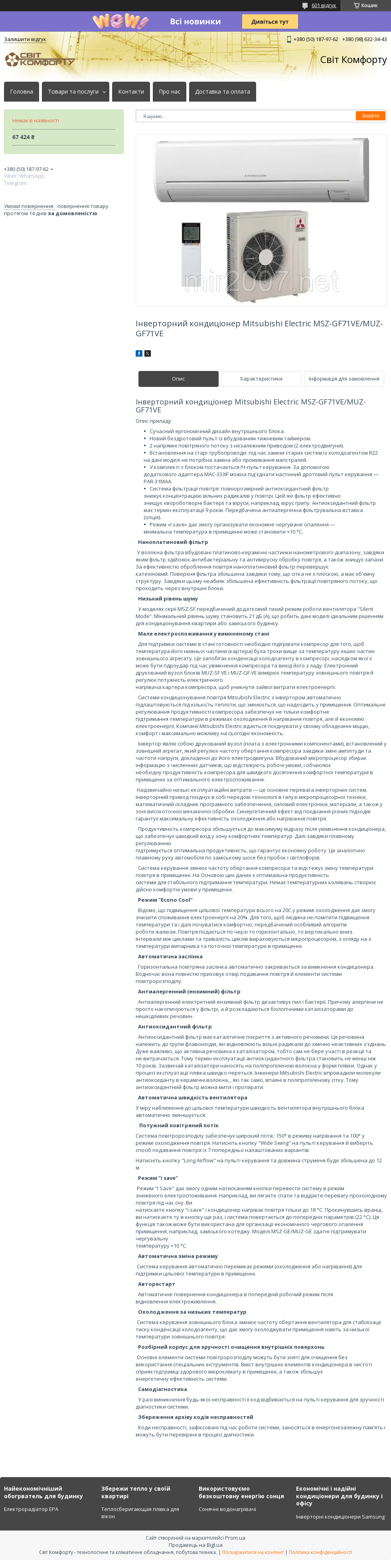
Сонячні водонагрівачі (227, 1509)
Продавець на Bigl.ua (196, 1544)
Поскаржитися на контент (253, 1552)
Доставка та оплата (222, 91)
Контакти (131, 91)
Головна (21, 91)
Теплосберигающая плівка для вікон (140, 1512)
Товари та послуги (73, 91)
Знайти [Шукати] (370, 116)
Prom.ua (235, 1537)
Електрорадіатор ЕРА (31, 1509)
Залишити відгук (25, 39)
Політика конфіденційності (320, 1552)
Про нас (169, 91)
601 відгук (324, 5)
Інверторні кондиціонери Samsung (340, 1516)
